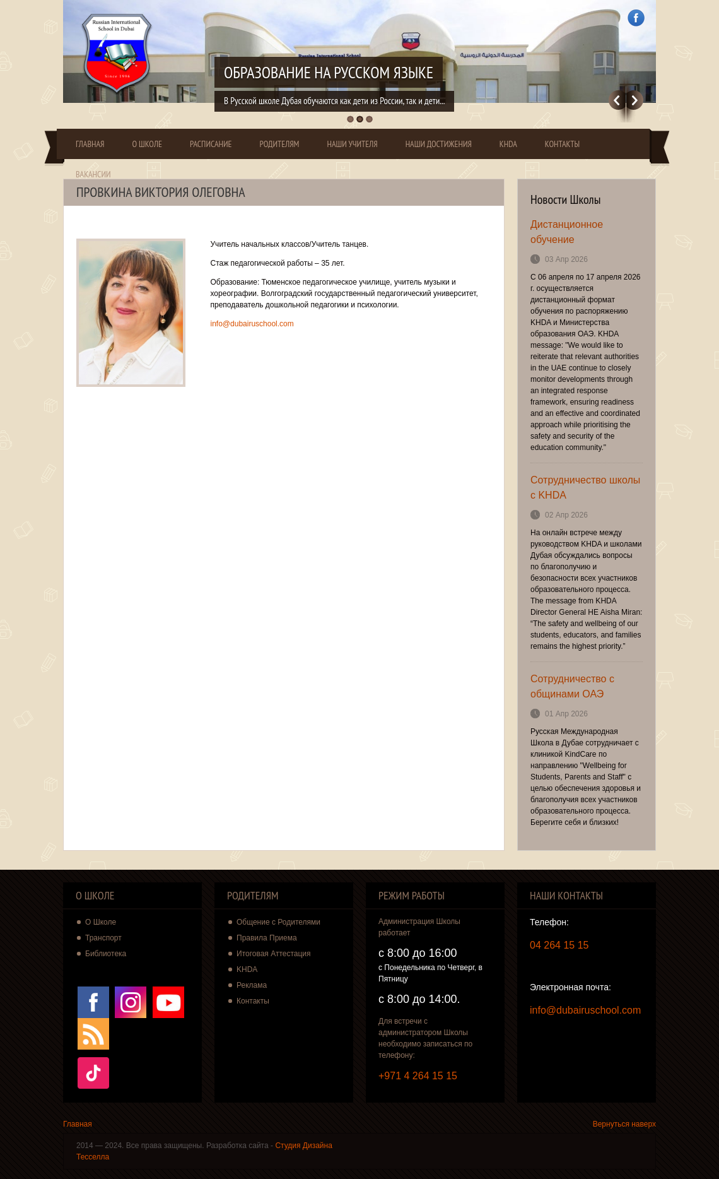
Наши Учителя (352, 144)
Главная (90, 144)
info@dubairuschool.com (252, 323)
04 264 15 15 (559, 945)
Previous (617, 100)
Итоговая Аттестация (274, 953)
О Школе (147, 144)
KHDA (508, 144)
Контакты (562, 144)
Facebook (636, 18)
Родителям (280, 144)
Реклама (252, 985)
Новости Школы (565, 199)
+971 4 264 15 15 (417, 1075)
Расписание (211, 144)
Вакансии (93, 174)
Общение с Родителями (278, 922)
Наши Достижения (439, 144)
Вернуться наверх (624, 1124)
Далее (634, 100)
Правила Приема (267, 937)
